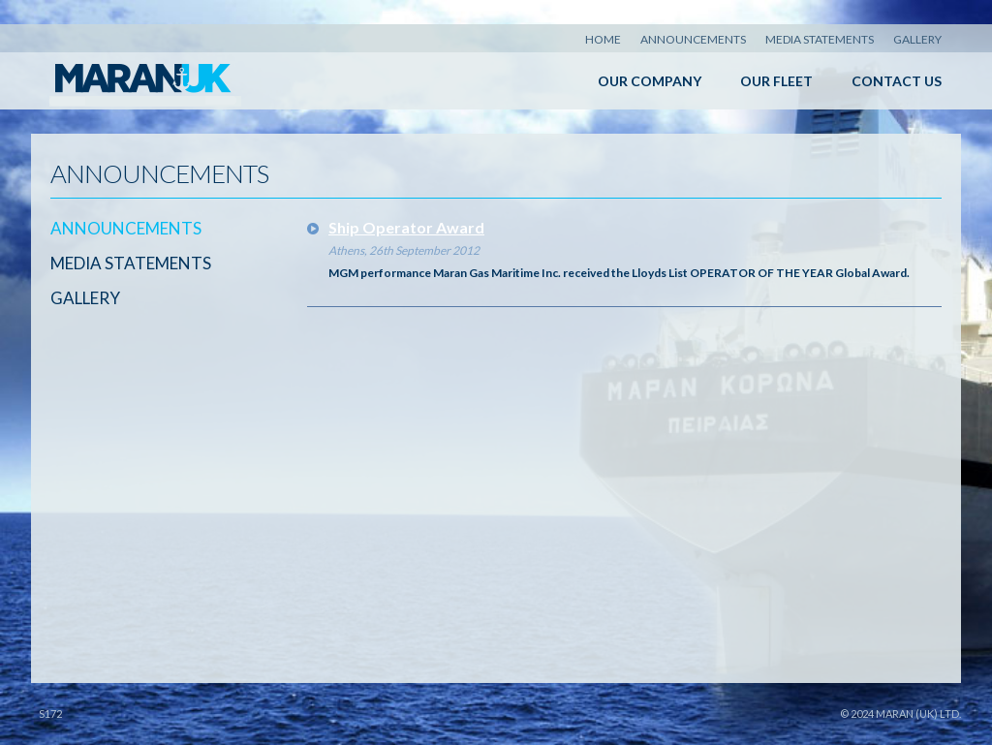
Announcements (693, 39)
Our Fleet (776, 81)
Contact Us (897, 81)
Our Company (649, 81)
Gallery (917, 39)
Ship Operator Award (406, 227)
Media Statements (819, 39)
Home (603, 39)
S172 (50, 713)
